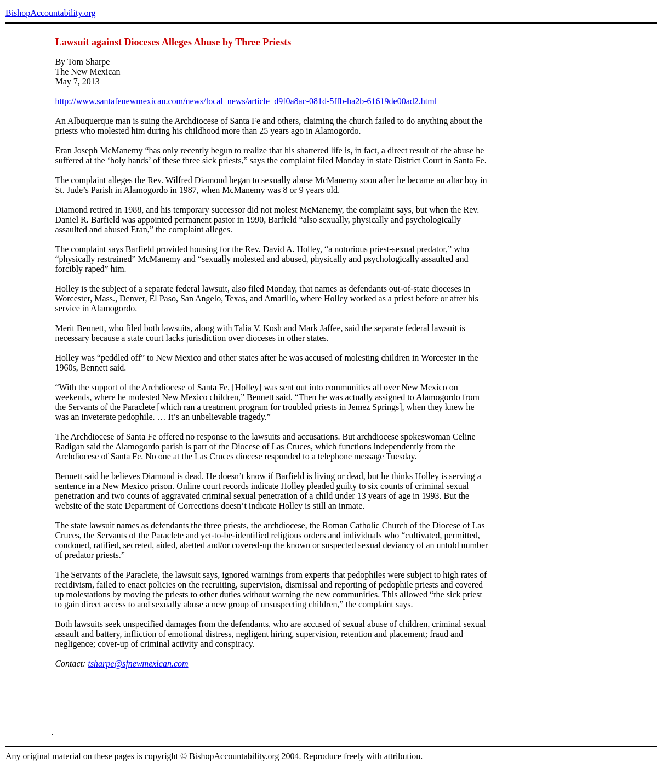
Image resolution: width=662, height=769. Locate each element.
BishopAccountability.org (50, 13)
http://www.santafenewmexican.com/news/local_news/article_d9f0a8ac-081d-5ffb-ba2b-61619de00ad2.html (246, 101)
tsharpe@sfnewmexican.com (138, 663)
